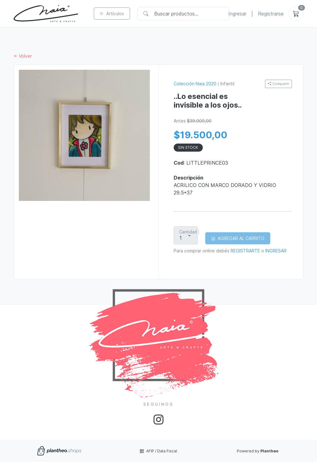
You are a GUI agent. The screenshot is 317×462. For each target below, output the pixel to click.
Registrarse (271, 14)
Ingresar (237, 14)
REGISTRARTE (245, 250)
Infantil (227, 83)
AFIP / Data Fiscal (158, 451)
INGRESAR (275, 250)
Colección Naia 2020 (195, 83)
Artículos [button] (111, 13)
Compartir (278, 84)
